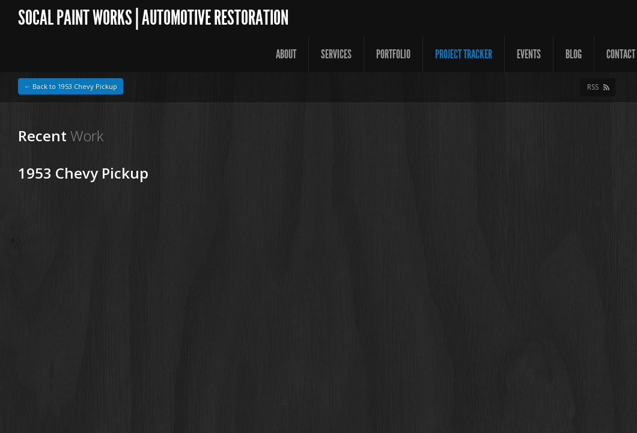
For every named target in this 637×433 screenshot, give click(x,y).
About (286, 54)
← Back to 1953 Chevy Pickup (70, 86)
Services (336, 54)
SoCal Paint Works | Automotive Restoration (153, 17)
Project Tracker (463, 54)
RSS (593, 87)
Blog (573, 54)
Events (529, 54)
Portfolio (393, 54)
